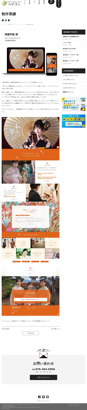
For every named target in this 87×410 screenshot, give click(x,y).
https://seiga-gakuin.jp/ (12, 38)
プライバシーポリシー (43, 401)
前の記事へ (6, 329)
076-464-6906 (43, 369)
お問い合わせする (43, 377)
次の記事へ (55, 329)
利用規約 (6, 405)
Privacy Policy (31, 407)
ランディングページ (68, 83)
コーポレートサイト (10, 40)
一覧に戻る (30, 333)
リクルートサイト (68, 88)
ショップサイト (67, 79)
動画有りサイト (67, 92)
